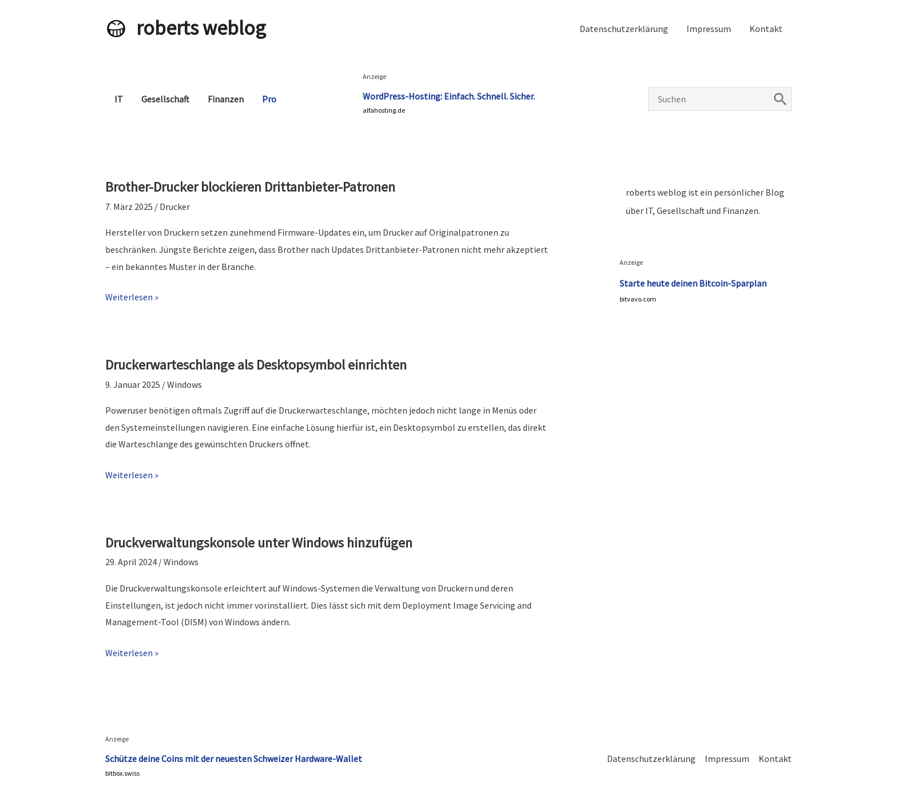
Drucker (175, 206)
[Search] (780, 99)
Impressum (708, 28)
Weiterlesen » (131, 297)
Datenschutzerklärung (624, 28)
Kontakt (766, 28)
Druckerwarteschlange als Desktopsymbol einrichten (256, 365)
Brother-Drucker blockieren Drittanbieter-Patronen (250, 187)
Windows (184, 384)
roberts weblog (200, 28)
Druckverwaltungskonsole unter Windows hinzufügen (258, 542)
